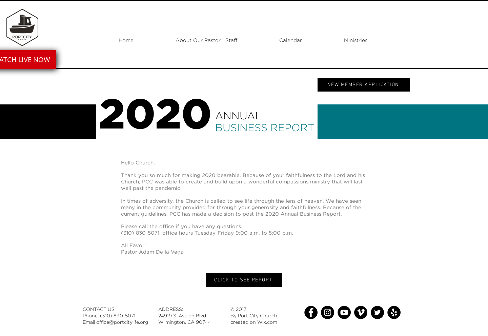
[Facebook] (311, 312)
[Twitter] (377, 312)
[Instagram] (327, 312)
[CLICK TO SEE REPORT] (244, 280)
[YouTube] (344, 312)
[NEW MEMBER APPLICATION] (364, 85)
